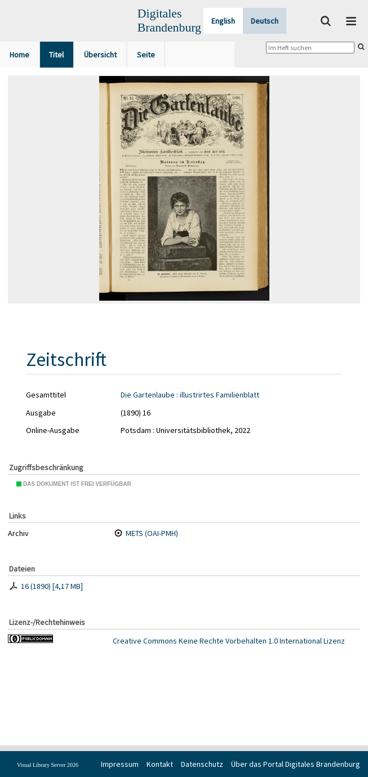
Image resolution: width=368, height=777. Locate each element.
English (223, 21)
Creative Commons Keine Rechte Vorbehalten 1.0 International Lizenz (229, 641)
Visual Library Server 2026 (47, 765)
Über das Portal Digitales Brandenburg (295, 764)
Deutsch (264, 21)
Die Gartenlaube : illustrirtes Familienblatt (190, 395)
